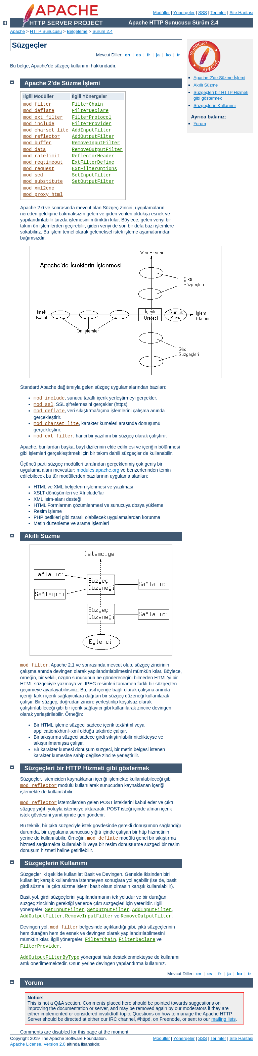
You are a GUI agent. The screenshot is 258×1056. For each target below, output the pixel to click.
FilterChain (87, 104)
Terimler (218, 12)
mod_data (34, 149)
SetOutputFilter (93, 181)
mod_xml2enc (38, 188)
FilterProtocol (92, 117)
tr (178, 54)
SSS (202, 12)
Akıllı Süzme (206, 85)
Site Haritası (241, 12)
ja (158, 54)
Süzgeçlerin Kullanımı (215, 105)
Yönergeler (184, 12)
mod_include (38, 123)
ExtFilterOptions (94, 168)
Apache (17, 31)
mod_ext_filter (43, 117)
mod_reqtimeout (43, 162)
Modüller (161, 12)
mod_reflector (41, 136)
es (138, 54)
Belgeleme (77, 31)
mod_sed (33, 175)
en (127, 54)
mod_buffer (37, 143)
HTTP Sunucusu (46, 31)
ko (168, 54)
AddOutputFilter (93, 136)
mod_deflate (38, 110)
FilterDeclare (90, 110)
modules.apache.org (98, 470)
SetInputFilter (92, 175)
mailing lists (223, 1019)
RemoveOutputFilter (97, 149)
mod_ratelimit (41, 156)
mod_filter (37, 104)
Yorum (200, 123)
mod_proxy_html (43, 194)
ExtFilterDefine (93, 162)
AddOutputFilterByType (49, 957)
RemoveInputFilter (96, 143)
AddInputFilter (92, 130)
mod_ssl (43, 404)
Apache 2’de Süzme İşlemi (219, 77)
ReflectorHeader (93, 156)
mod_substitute (43, 181)
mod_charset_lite (45, 130)
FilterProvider (92, 123)
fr (149, 54)
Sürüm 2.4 (102, 31)
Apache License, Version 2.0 (38, 1044)
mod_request (38, 168)
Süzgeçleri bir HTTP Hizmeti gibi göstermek (221, 95)
